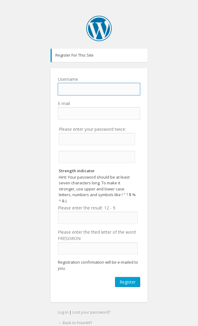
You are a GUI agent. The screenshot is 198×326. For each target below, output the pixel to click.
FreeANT (99, 28)
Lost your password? (91, 312)
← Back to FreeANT (75, 322)
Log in (63, 312)
